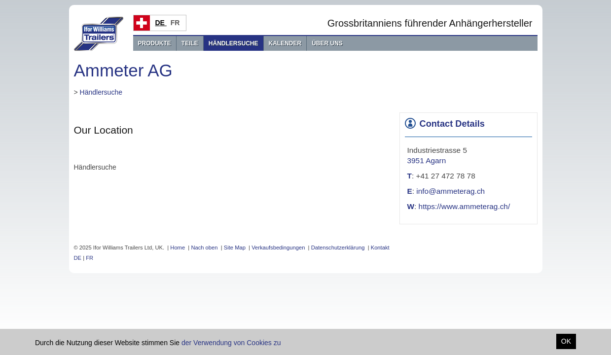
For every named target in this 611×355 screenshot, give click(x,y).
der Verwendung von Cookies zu (231, 343)
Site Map (235, 247)
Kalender (285, 43)
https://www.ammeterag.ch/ (464, 206)
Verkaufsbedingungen (278, 247)
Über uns (327, 43)
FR (176, 23)
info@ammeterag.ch (450, 191)
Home (177, 247)
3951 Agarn (426, 160)
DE (161, 23)
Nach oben (204, 247)
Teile (189, 43)
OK (566, 341)
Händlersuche (233, 43)
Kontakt (380, 247)
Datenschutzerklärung (338, 247)
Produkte (154, 43)
